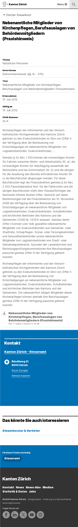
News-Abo (33, 487)
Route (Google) (20, 370)
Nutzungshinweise (11, 503)
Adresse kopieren (21, 375)
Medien (48, 487)
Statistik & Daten (14, 491)
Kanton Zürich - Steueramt (25, 352)
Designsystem (34, 499)
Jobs (32, 491)
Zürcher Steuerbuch (18, 15)
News (20, 487)
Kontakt (8, 487)
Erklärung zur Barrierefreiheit (57, 499)
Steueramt (12, 458)
